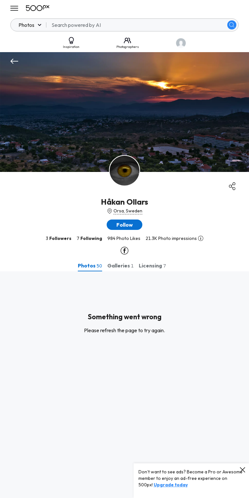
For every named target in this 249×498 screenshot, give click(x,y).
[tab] (90, 265)
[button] (124, 225)
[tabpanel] (124, 384)
